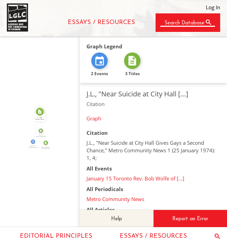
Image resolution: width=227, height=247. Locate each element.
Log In (213, 7)
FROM (44, 136)
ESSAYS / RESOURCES (101, 22)
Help (116, 219)
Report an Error (190, 219)
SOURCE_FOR (44, 127)
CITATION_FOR (35, 126)
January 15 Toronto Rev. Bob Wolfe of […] (135, 178)
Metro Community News (115, 199)
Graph (93, 118)
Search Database (184, 23)
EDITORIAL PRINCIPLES (56, 236)
